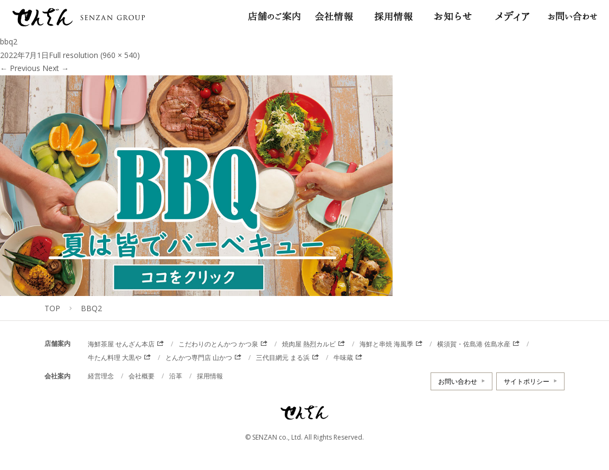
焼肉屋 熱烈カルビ (309, 344)
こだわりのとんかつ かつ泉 (218, 344)
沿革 (175, 376)
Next (55, 68)
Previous (20, 68)
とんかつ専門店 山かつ (198, 357)
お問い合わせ (457, 381)
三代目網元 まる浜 (283, 357)
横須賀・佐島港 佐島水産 (473, 344)
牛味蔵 (343, 357)
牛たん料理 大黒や (115, 357)
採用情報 (210, 376)
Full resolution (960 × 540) (94, 55)
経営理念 (101, 376)
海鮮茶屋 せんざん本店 (121, 344)
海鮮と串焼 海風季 (386, 344)
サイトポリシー (526, 381)
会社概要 (142, 376)
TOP (52, 308)
